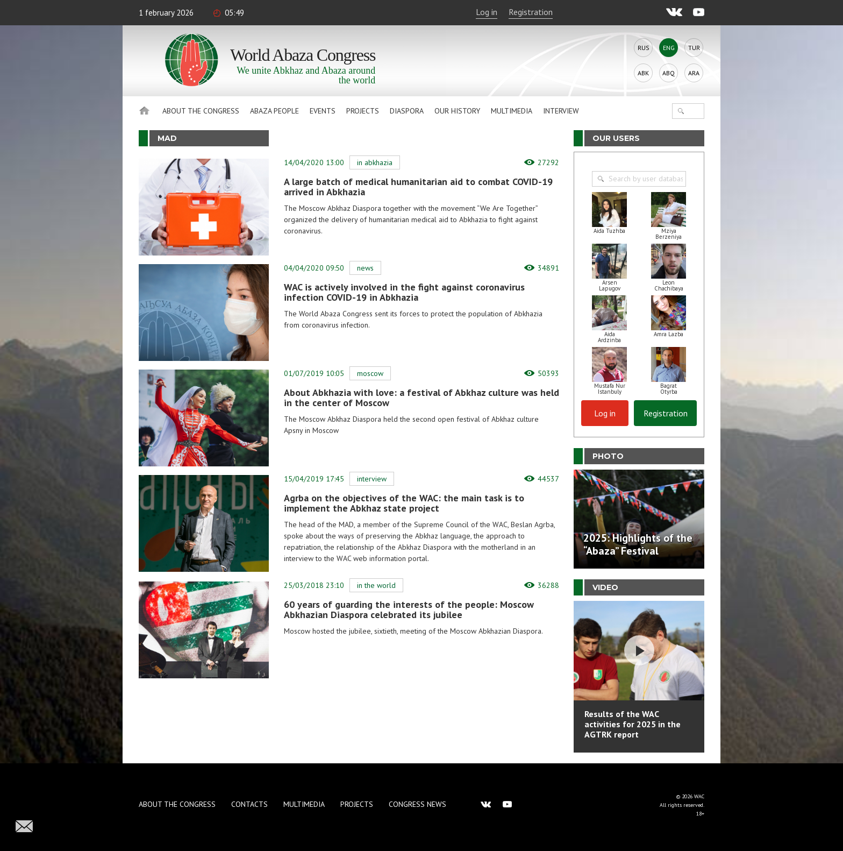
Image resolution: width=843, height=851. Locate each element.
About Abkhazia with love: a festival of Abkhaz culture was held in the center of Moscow (421, 397)
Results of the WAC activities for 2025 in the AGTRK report (632, 724)
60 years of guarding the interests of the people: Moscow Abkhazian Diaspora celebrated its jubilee (409, 609)
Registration (531, 11)
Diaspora (407, 111)
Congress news (417, 804)
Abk (643, 73)
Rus (643, 48)
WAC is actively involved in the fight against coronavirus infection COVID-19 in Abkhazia (404, 292)
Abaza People (274, 111)
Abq (668, 73)
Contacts (249, 804)
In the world (376, 585)
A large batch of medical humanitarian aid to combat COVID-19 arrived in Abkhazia (418, 186)
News (365, 268)
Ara (693, 73)
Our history (457, 111)
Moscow (370, 373)
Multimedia (511, 111)
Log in (486, 11)
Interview (561, 111)
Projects (362, 111)
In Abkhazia (374, 162)
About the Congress (200, 111)
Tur (694, 48)
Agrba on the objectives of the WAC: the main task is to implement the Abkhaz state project (404, 503)
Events (322, 111)
